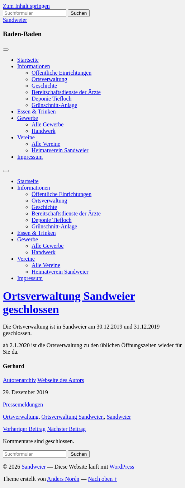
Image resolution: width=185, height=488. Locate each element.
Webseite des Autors (60, 380)
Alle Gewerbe (47, 124)
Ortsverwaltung (49, 79)
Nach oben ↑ (102, 479)
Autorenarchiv (19, 380)
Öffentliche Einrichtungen (61, 73)
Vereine (26, 137)
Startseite (28, 60)
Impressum (30, 157)
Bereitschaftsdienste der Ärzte (66, 92)
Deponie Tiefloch (52, 99)
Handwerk (44, 131)
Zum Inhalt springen (26, 6)
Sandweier (15, 20)
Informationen (33, 66)
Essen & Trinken (36, 111)
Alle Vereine (46, 144)
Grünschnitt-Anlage (54, 105)
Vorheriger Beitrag (24, 429)
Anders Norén (63, 479)
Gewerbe (27, 118)
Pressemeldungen (23, 404)
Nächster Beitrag (66, 429)
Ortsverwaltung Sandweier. (73, 417)
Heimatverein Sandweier (60, 150)
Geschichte (44, 86)
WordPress (121, 467)
